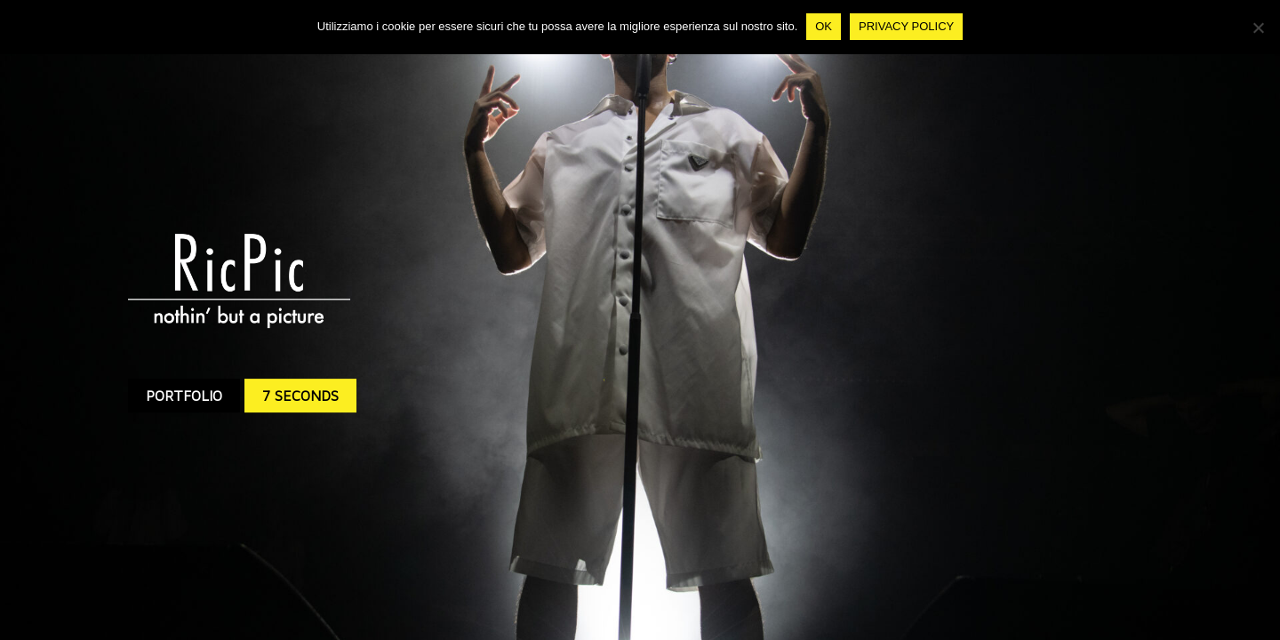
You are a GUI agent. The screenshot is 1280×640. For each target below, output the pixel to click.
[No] (1258, 27)
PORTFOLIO (184, 396)
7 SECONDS (300, 396)
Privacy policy (906, 26)
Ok (823, 26)
